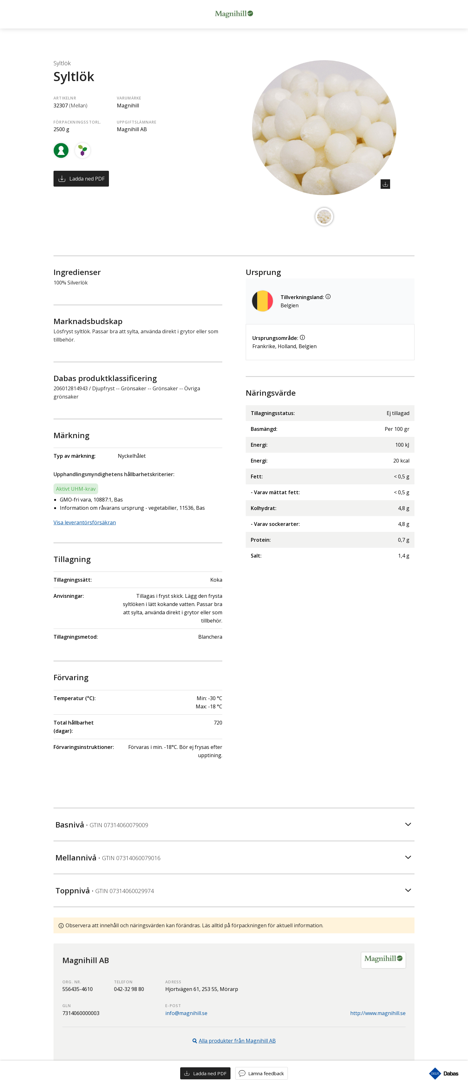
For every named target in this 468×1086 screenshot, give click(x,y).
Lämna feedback (266, 1073)
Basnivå (101, 824)
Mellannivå (108, 857)
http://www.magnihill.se (378, 1013)
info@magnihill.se (186, 1013)
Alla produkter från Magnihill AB (237, 1040)
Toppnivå (104, 890)
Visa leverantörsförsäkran (85, 522)
